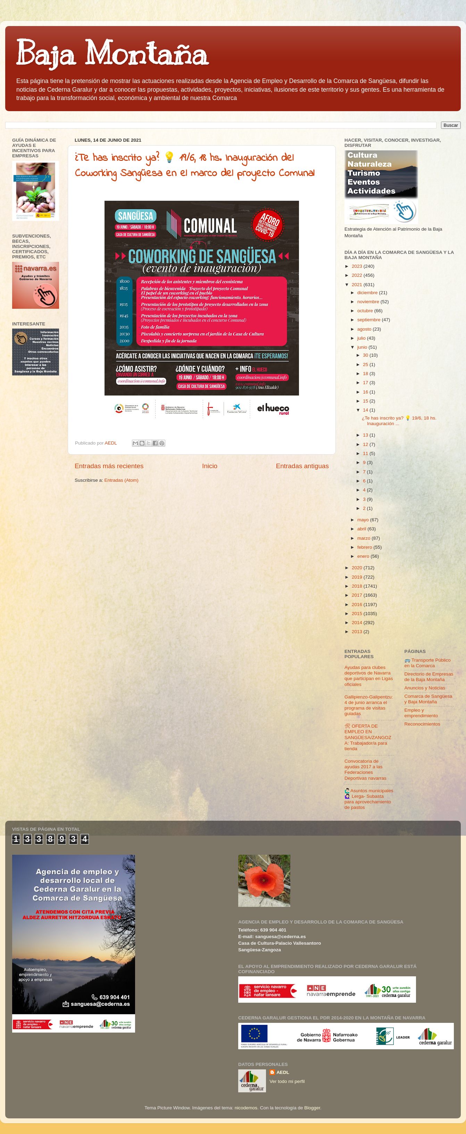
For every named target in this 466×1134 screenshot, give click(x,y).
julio (362, 338)
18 (366, 373)
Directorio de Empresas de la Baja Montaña (429, 676)
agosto (365, 329)
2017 (358, 595)
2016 (358, 604)
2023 (358, 266)
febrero (365, 547)
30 (366, 355)
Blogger (312, 1107)
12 (366, 444)
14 (366, 410)
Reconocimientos (423, 724)
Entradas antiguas (302, 466)
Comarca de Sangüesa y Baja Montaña (428, 699)
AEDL (282, 1072)
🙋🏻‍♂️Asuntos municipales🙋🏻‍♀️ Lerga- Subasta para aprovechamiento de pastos (368, 799)
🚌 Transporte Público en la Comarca (428, 662)
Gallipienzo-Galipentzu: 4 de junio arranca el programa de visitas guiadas (368, 705)
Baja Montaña (112, 53)
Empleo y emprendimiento (421, 712)
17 (366, 382)
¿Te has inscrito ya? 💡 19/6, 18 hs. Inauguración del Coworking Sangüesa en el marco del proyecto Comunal (194, 166)
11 (366, 453)
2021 (358, 284)
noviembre (369, 301)
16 (366, 392)
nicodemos (246, 1107)
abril (362, 528)
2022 (358, 275)
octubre (365, 310)
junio (362, 347)
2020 (358, 567)
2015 (358, 613)
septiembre (369, 319)
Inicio (209, 466)
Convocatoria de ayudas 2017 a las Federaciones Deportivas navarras (365, 770)
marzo (364, 538)
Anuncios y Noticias (425, 687)
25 (366, 364)
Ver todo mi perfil (287, 1081)
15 (366, 401)
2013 (358, 631)
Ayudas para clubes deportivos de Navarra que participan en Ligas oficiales (368, 676)
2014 (358, 622)
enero (364, 556)
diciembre (368, 292)
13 (366, 435)
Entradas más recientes (109, 466)
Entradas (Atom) (122, 480)
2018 (358, 586)
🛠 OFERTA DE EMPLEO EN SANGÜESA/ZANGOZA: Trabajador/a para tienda (367, 737)
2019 (358, 577)
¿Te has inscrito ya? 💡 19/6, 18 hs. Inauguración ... (399, 420)
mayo (363, 519)
